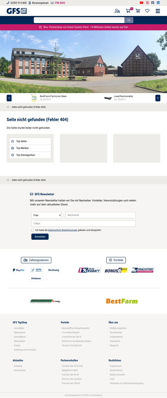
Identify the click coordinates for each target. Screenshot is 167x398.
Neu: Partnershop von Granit (83, 27)
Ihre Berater (116, 332)
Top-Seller (19, 141)
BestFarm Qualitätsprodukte (76, 341)
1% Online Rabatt (70, 332)
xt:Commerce (95, 395)
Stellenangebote (118, 328)
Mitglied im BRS (70, 370)
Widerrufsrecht (117, 374)
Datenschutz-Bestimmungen (62, 230)
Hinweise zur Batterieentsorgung (126, 383)
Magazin (114, 345)
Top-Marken (20, 148)
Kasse (17, 345)
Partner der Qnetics (72, 379)
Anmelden (40, 236)
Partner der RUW (70, 374)
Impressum (115, 366)
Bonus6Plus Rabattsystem (75, 328)
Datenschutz (116, 370)
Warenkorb (19, 332)
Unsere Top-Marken (72, 345)
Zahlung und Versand (25, 349)
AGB (112, 379)
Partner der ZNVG (71, 383)
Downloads (20, 370)
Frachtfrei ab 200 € (71, 336)
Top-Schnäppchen (23, 155)
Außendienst (116, 336)
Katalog (18, 366)
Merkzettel (19, 341)
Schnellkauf (20, 336)
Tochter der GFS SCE (72, 366)
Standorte (115, 341)
